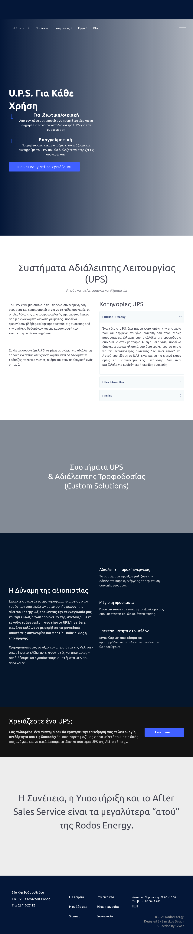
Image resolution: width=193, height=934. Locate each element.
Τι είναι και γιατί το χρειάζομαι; (44, 167)
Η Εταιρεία (76, 897)
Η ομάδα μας (78, 907)
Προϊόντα (42, 28)
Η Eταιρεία (20, 28)
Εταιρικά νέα (105, 897)
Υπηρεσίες (63, 28)
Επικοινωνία (164, 732)
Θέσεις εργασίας (107, 907)
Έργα (81, 28)
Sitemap (74, 916)
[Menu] (181, 28)
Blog (96, 28)
